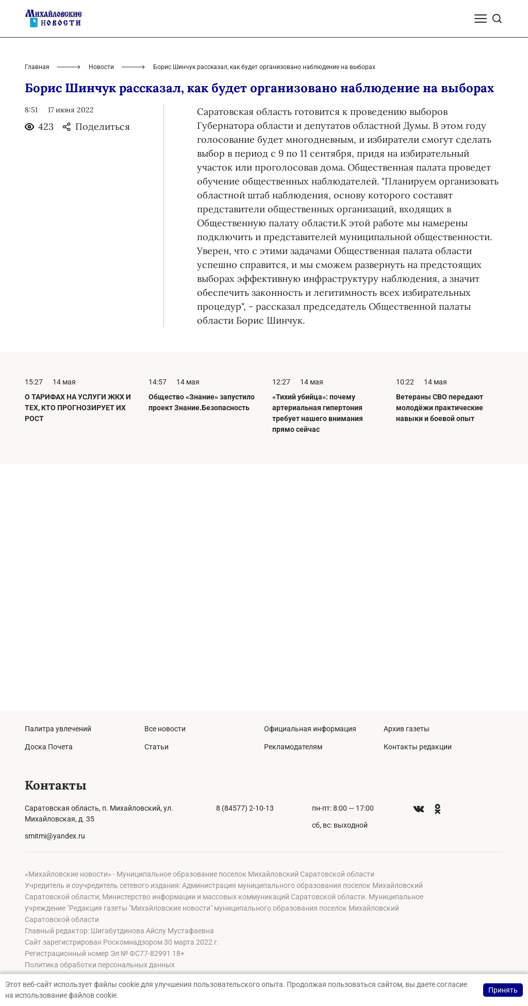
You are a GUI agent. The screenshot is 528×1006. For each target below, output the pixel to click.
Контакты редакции (418, 747)
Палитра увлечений (58, 729)
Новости (101, 314)
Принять (503, 990)
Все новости (165, 729)
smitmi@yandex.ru (55, 836)
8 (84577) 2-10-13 (245, 808)
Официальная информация (310, 729)
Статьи (156, 747)
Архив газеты (407, 729)
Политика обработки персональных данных (100, 965)
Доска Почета (49, 747)
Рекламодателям (293, 747)
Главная (37, 314)
